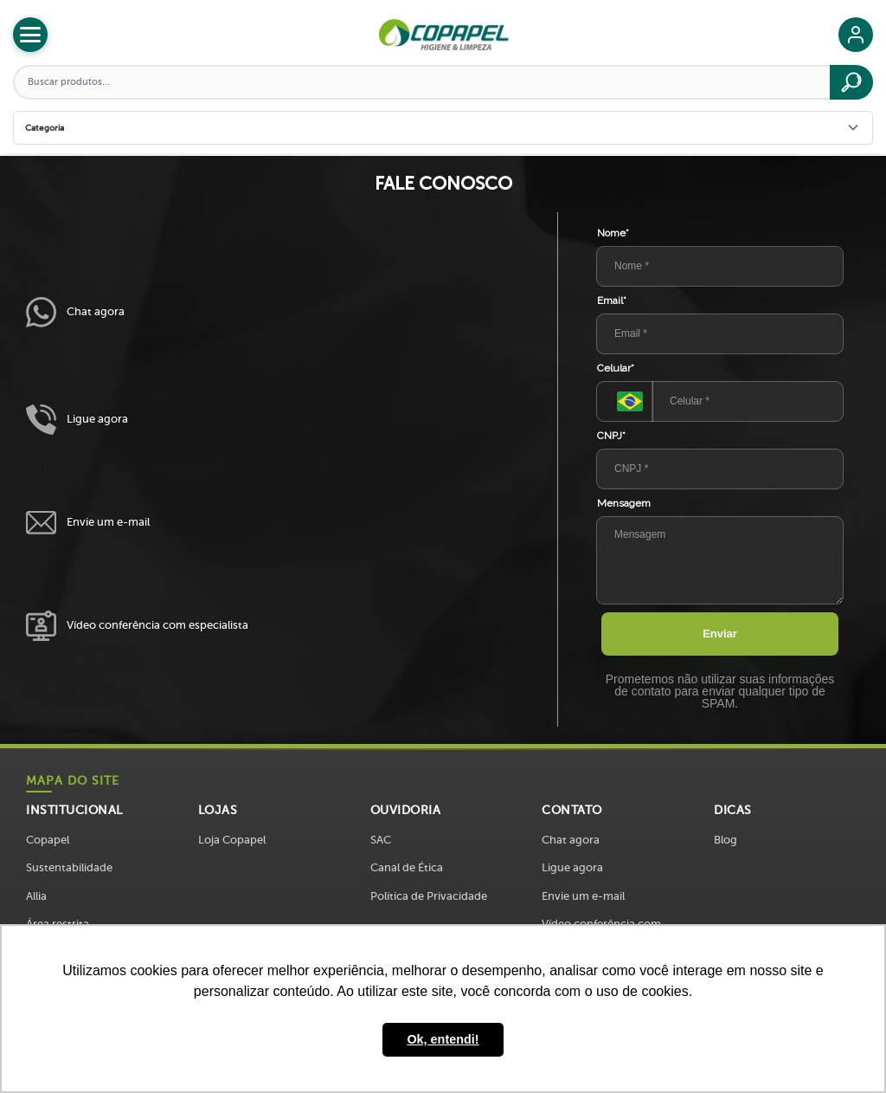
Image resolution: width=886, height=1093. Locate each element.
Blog (725, 839)
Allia (36, 895)
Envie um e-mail (88, 522)
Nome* (613, 233)
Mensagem (624, 503)
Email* (611, 300)
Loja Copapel (232, 839)
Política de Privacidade (428, 895)
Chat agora (75, 312)
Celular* (615, 368)
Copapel (47, 839)
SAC (380, 839)
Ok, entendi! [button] (442, 1039)
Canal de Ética (406, 867)
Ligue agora (77, 419)
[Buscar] (851, 82)
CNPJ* (611, 436)
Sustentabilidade (69, 867)
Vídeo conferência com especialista (137, 626)
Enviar (720, 633)
